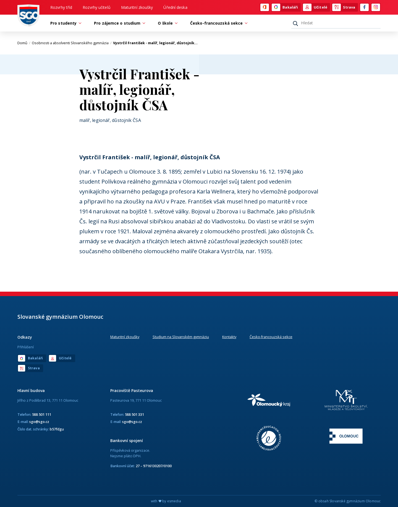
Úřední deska (175, 7)
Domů (23, 42)
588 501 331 (134, 414)
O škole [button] (167, 23)
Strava (343, 7)
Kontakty (229, 336)
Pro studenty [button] (64, 23)
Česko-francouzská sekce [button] (217, 23)
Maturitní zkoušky (137, 7)
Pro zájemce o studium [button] (118, 23)
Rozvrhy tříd (61, 7)
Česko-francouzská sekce (271, 336)
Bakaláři (285, 7)
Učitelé (315, 7)
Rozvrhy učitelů (97, 7)
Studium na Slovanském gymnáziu (181, 336)
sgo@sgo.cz (39, 421)
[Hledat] (336, 22)
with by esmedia (166, 501)
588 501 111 (41, 414)
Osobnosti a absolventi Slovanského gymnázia (72, 42)
